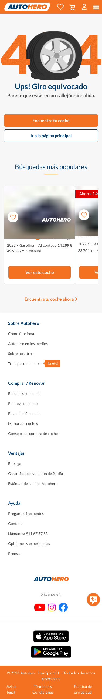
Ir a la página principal (51, 135)
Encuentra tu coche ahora (49, 299)
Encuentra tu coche (51, 120)
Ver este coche (39, 272)
